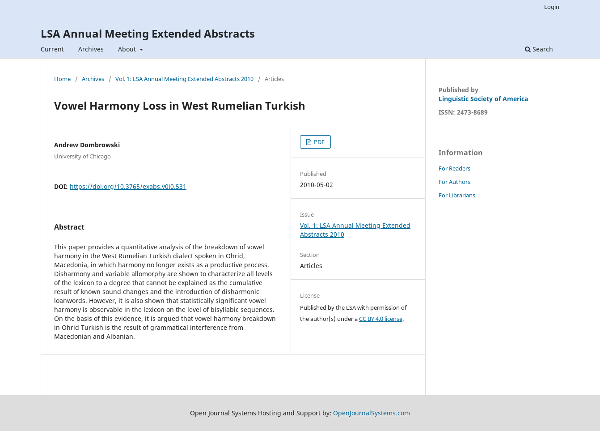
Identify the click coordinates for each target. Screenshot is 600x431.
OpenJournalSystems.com (371, 413)
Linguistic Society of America (483, 98)
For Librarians (457, 195)
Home (62, 79)
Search (539, 49)
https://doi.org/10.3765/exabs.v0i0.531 (128, 186)
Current (52, 49)
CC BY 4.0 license (380, 319)
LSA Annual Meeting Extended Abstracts (148, 33)
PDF (319, 142)
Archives (91, 49)
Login (551, 7)
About (128, 49)
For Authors (454, 182)
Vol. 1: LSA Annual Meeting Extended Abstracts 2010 (184, 79)
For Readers (454, 168)
